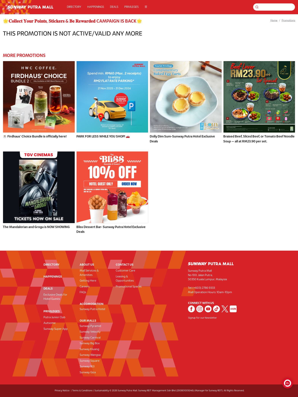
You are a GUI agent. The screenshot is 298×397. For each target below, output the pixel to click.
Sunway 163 (87, 366)
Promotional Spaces (129, 286)
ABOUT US (87, 264)
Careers (85, 286)
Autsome (49, 323)
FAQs (83, 292)
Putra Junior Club (54, 317)
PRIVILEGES (131, 7)
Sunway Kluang (89, 349)
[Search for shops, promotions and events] (274, 7)
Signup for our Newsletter (202, 318)
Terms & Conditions (82, 391)
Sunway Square (89, 361)
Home (273, 20)
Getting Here (88, 280)
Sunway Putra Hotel (92, 309)
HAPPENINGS (95, 7)
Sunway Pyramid (90, 326)
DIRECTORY (74, 7)
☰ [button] (146, 7)
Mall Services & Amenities (89, 272)
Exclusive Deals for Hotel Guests (55, 297)
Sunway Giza (88, 372)
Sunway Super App (56, 329)
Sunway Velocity (90, 332)
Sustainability (101, 391)
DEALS (114, 7)
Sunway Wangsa (90, 355)
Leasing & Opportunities (125, 278)
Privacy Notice (62, 391)
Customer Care (125, 270)
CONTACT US (124, 264)
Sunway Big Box (90, 343)
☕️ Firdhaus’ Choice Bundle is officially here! (35, 136)
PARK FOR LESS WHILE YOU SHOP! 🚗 (103, 136)
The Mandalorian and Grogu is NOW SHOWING (36, 227)
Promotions (288, 20)
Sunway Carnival (90, 337)
